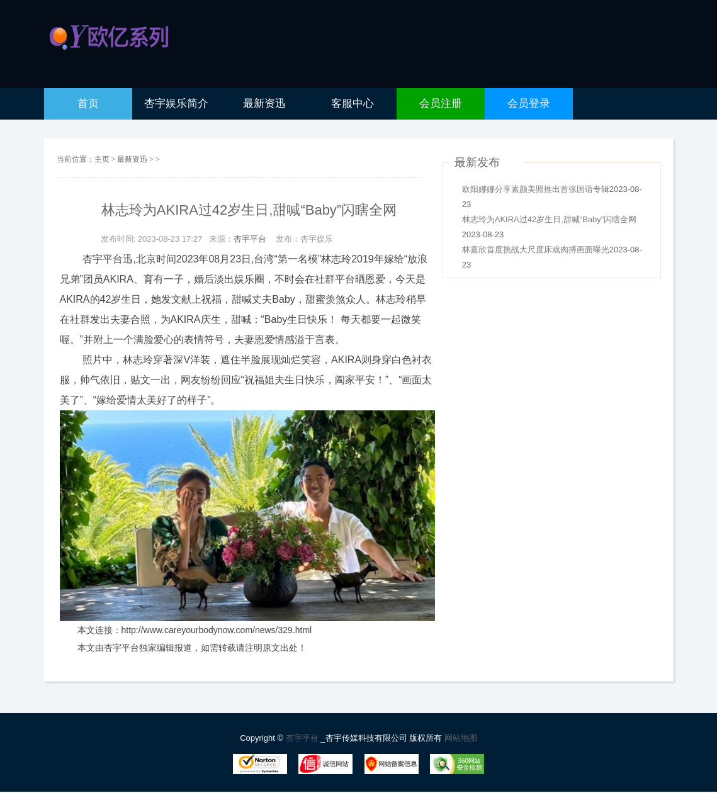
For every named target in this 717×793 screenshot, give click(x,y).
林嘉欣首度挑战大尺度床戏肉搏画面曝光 (535, 249)
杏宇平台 (250, 239)
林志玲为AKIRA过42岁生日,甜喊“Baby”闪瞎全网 (549, 219)
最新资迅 (133, 159)
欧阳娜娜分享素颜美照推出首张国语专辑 (535, 189)
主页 (102, 159)
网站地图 (460, 738)
